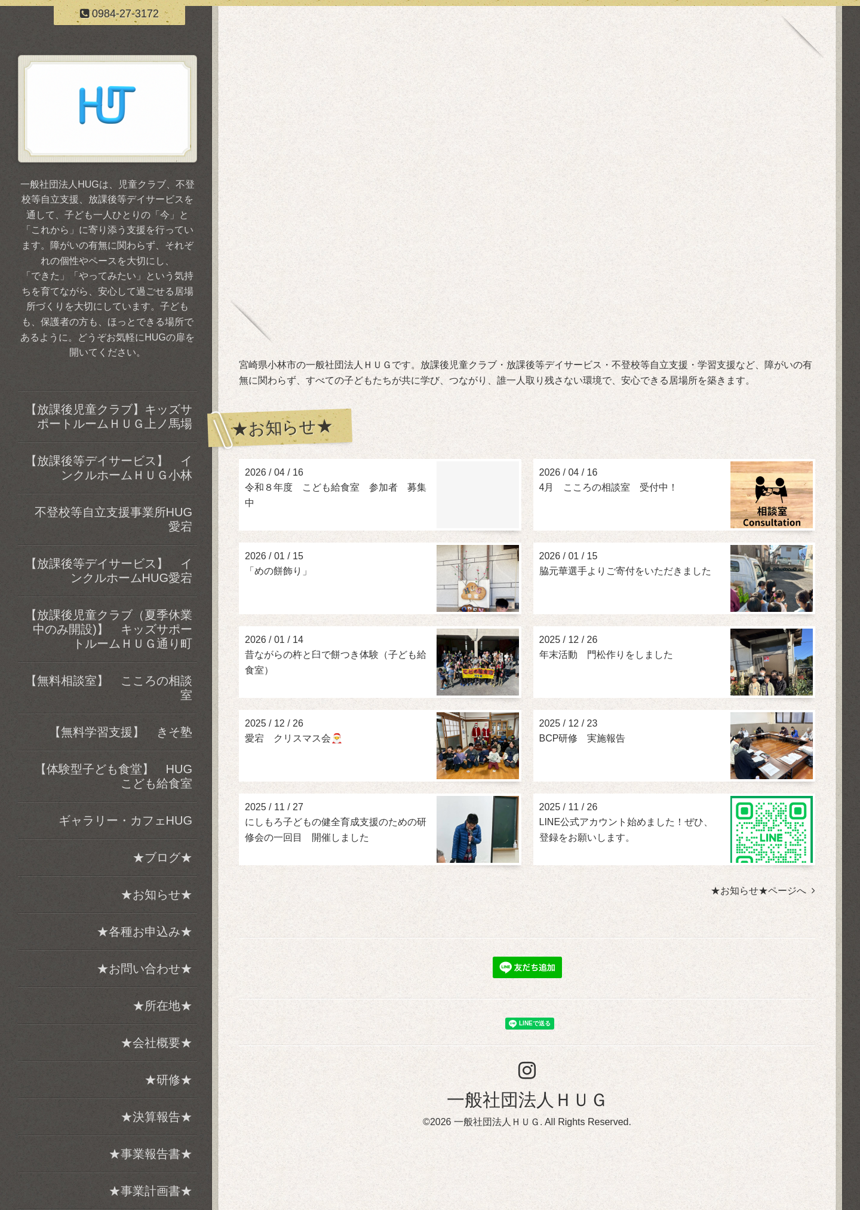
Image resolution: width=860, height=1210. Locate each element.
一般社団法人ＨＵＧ (527, 1100)
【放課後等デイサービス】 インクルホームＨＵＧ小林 (108, 468)
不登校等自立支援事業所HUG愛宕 (113, 519)
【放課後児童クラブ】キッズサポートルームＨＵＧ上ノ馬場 (108, 416)
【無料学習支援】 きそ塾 (123, 732)
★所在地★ (162, 1005)
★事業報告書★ (150, 1153)
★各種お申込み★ (144, 931)
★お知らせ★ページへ (763, 891)
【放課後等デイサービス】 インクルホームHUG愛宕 (108, 570)
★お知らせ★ (156, 894)
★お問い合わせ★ (144, 968)
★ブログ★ (162, 857)
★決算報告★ (156, 1116)
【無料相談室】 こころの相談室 (108, 688)
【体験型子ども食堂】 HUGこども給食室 (113, 776)
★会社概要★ (156, 1042)
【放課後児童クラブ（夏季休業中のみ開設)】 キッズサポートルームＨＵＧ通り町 (108, 629)
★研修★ (168, 1079)
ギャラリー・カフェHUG (125, 820)
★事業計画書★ (150, 1190)
